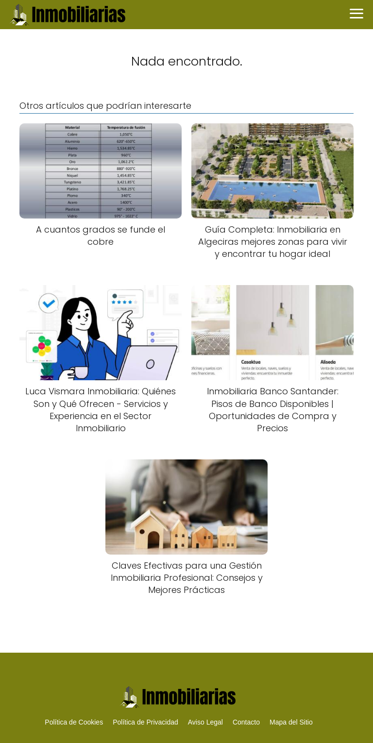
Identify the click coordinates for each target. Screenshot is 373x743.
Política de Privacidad (145, 722)
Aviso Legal (205, 722)
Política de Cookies (74, 722)
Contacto (246, 722)
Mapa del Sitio (291, 722)
